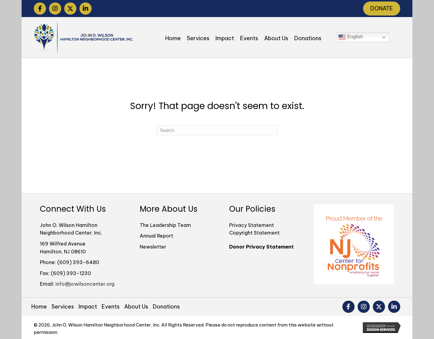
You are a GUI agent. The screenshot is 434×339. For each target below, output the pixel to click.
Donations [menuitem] (166, 306)
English (350, 37)
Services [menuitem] (62, 306)
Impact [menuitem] (88, 306)
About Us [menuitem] (136, 306)
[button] (40, 8)
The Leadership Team (165, 225)
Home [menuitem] (39, 306)
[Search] (217, 130)
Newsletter (153, 247)
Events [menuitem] (111, 306)
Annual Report (156, 236)
